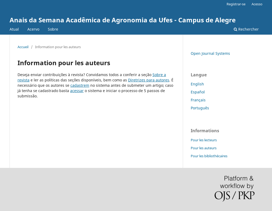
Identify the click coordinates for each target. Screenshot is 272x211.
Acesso (257, 4)
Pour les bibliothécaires (209, 156)
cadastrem (79, 85)
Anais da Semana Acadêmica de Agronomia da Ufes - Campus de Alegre (123, 19)
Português (200, 107)
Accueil (23, 46)
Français (198, 99)
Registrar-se (236, 4)
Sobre (53, 29)
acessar (77, 90)
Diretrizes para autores (148, 79)
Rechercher (246, 29)
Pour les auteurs (203, 148)
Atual (14, 29)
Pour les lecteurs (204, 140)
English (197, 83)
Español (198, 91)
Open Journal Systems (210, 53)
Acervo (33, 29)
